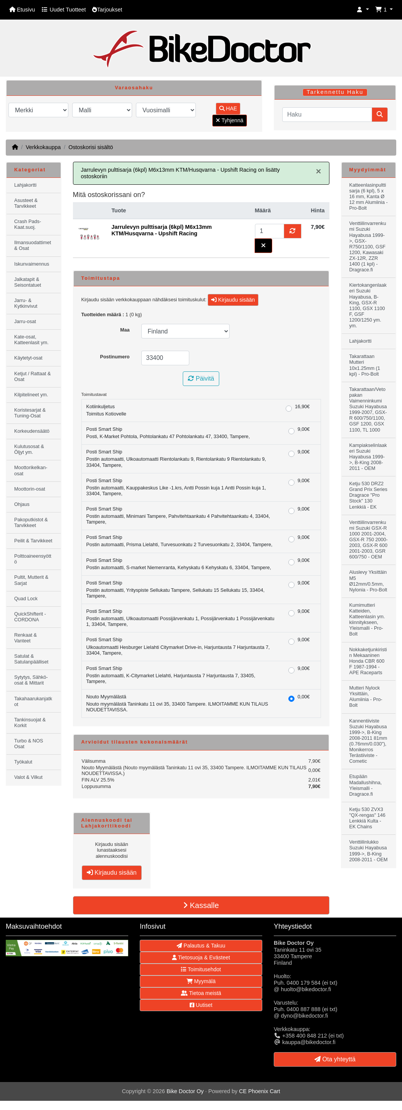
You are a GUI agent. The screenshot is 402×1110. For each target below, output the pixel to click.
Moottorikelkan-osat (30, 470)
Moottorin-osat (29, 489)
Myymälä (201, 981)
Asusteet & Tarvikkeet (26, 203)
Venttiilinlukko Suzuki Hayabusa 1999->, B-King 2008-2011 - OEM (368, 850)
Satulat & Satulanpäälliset (31, 659)
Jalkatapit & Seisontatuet (27, 282)
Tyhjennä (229, 120)
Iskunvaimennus (31, 264)
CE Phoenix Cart (259, 1091)
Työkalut (23, 762)
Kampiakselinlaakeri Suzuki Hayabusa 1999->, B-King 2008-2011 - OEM (368, 457)
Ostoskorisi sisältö (90, 147)
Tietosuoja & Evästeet (201, 957)
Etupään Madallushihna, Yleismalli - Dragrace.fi (365, 785)
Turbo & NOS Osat (28, 743)
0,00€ (304, 696)
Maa (125, 330)
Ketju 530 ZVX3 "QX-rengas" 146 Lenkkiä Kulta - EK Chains (367, 818)
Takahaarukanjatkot (33, 701)
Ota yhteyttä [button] (335, 1059)
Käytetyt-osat (28, 358)
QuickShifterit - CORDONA (30, 616)
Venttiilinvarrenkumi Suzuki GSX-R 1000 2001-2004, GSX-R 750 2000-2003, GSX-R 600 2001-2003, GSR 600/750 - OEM (368, 540)
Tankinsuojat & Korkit (30, 722)
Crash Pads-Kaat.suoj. (27, 224)
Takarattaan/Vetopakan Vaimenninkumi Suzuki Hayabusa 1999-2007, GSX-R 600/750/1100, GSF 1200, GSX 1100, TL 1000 (368, 410)
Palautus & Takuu (201, 946)
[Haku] (327, 114)
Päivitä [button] (201, 378)
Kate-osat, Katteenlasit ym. (31, 339)
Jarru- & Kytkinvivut (25, 303)
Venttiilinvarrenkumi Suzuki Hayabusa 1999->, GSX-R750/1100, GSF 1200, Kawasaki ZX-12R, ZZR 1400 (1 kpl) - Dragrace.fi (367, 247)
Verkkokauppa (43, 147)
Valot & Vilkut (28, 777)
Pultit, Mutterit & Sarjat (31, 580)
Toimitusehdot (201, 969)
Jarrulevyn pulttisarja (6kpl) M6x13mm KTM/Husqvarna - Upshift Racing (161, 230)
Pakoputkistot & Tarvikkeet (31, 522)
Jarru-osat (25, 321)
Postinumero (115, 357)
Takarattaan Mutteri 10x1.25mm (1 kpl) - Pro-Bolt (364, 365)
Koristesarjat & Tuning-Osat (30, 413)
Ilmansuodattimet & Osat (32, 245)
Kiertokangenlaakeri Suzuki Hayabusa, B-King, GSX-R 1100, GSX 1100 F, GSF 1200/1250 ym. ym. (368, 305)
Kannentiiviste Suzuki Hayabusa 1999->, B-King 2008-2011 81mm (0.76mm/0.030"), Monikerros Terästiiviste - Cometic (368, 741)
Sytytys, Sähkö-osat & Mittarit (31, 680)
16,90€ (302, 406)
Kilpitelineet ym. (31, 394)
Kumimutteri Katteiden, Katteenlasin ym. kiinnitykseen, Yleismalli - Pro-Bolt (367, 620)
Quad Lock (26, 598)
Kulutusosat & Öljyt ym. (29, 449)
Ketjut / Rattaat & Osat (32, 376)
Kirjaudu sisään (233, 300)
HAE (228, 108)
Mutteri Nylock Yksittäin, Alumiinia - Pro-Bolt (365, 696)
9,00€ (304, 429)
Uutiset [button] (201, 1005)
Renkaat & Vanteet (25, 638)
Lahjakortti (25, 185)
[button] (362, 9)
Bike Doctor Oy (185, 1091)
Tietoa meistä (201, 993)
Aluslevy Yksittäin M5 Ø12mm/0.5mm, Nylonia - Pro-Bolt (368, 581)
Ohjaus (22, 504)
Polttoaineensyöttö (32, 559)
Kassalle (201, 905)
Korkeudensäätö (32, 431)
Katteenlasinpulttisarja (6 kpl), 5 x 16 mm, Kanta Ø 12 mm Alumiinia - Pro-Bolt (368, 196)
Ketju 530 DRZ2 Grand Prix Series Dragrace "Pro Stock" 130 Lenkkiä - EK (368, 495)
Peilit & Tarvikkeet (33, 541)
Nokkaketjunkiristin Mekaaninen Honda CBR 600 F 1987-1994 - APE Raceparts (368, 661)
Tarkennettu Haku (335, 92)
